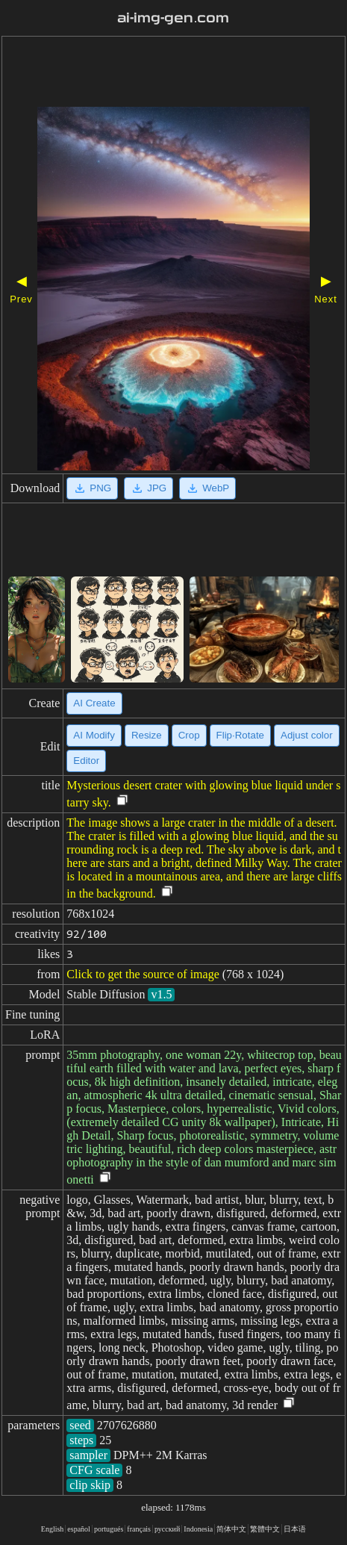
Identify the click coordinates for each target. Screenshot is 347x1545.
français (139, 1529)
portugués (108, 1529)
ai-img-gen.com (173, 18)
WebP (207, 488)
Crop (189, 735)
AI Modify (94, 735)
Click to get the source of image (142, 974)
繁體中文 (265, 1529)
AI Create (94, 703)
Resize (146, 735)
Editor (86, 760)
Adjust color (307, 735)
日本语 (295, 1529)
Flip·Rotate (240, 735)
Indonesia (198, 1529)
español (78, 1529)
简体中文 (231, 1529)
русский (167, 1529)
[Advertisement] (173, 73)
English (52, 1529)
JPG (148, 488)
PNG (92, 488)
